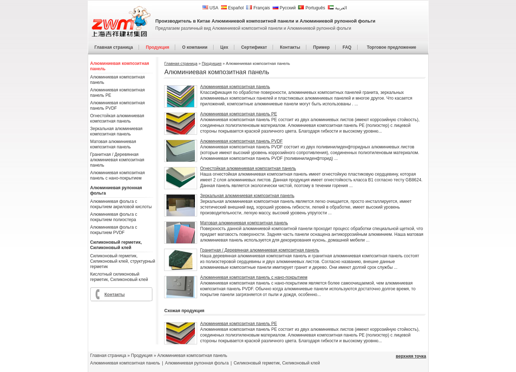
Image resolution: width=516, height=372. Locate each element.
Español (232, 7)
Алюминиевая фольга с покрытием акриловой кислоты (121, 204)
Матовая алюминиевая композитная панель (113, 144)
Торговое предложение (391, 47)
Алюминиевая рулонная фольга (116, 190)
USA (210, 7)
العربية (337, 7)
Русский (284, 7)
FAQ (347, 47)
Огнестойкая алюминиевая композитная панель (117, 118)
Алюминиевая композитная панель (119, 66)
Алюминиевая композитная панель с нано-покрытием (117, 175)
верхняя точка (411, 356)
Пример (321, 47)
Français (258, 7)
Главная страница (114, 47)
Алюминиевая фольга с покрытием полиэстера (113, 217)
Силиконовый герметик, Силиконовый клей (116, 245)
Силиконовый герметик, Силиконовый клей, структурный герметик (122, 261)
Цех (224, 47)
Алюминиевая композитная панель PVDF (117, 105)
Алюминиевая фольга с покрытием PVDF (113, 230)
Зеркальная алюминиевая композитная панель (116, 131)
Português (311, 7)
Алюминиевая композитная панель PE (117, 92)
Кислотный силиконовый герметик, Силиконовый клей (119, 277)
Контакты (290, 47)
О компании (194, 47)
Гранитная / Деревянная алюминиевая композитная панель (117, 160)
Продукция (157, 47)
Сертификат (254, 47)
